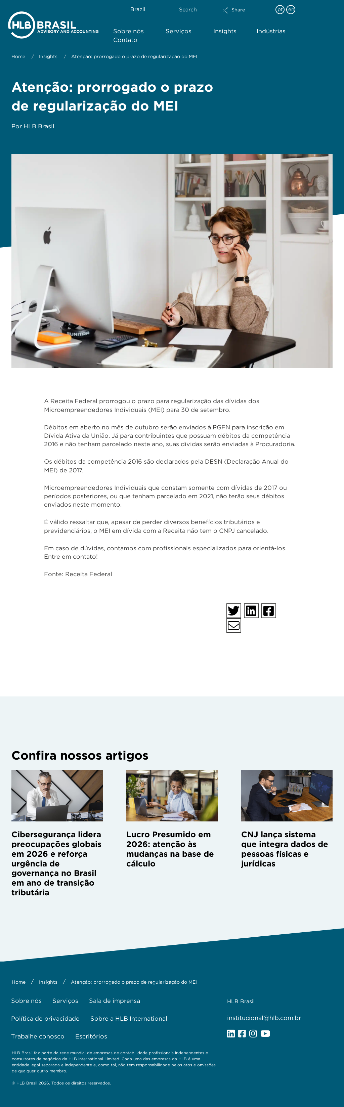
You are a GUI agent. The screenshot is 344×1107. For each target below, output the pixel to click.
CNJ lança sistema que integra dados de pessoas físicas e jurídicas (284, 848)
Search (188, 9)
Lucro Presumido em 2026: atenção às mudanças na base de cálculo (170, 848)
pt (280, 9)
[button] (245, 14)
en (291, 9)
